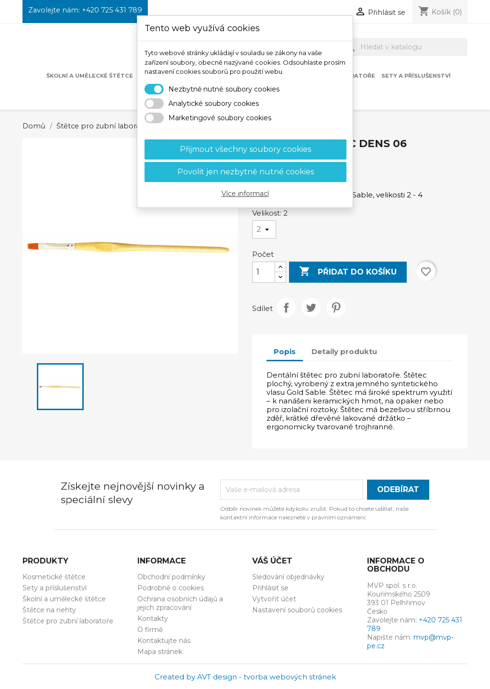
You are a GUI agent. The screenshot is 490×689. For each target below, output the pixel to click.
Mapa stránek (159, 651)
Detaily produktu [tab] (344, 351)
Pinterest (335, 307)
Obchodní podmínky (171, 577)
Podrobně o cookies (170, 588)
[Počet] (263, 272)
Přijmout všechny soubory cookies (245, 149)
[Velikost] (264, 229)
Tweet (311, 307)
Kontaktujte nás (163, 640)
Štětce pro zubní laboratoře (67, 621)
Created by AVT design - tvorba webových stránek (245, 676)
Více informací (245, 193)
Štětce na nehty (49, 610)
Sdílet (286, 307)
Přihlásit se (270, 588)
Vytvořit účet (274, 599)
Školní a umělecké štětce (89, 75)
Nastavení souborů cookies (297, 610)
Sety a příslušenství (416, 75)
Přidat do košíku (348, 271)
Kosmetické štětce (54, 577)
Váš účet (272, 560)
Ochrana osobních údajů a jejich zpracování (180, 603)
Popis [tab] (285, 351)
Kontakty (152, 618)
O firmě (150, 629)
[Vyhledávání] (404, 47)
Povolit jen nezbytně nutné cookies (246, 171)
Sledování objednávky (288, 577)
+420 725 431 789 (112, 10)
